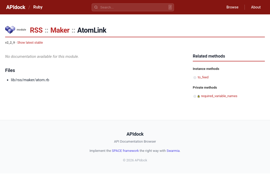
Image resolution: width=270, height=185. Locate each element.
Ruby (37, 7)
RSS (36, 30)
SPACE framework (125, 151)
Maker (59, 30)
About (256, 7)
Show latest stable (30, 42)
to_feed (203, 77)
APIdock (15, 7)
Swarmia (173, 151)
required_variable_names (219, 96)
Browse (233, 7)
